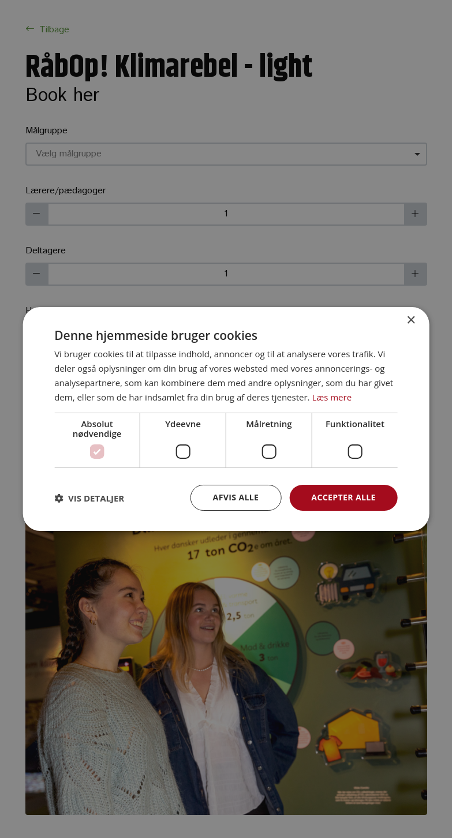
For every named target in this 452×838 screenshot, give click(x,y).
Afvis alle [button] (236, 497)
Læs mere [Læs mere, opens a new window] (332, 397)
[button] (89, 498)
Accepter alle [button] (343, 497)
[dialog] (226, 419)
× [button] (410, 320)
